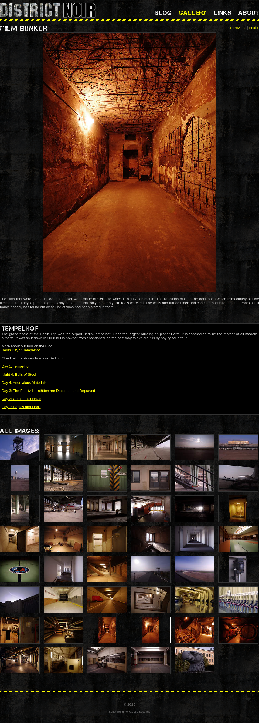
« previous (238, 28)
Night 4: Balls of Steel (19, 374)
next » (254, 28)
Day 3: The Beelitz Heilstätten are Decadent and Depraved (48, 391)
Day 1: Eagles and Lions (21, 407)
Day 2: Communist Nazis (21, 399)
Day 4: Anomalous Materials (24, 383)
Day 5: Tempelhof (15, 366)
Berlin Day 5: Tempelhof (21, 350)
